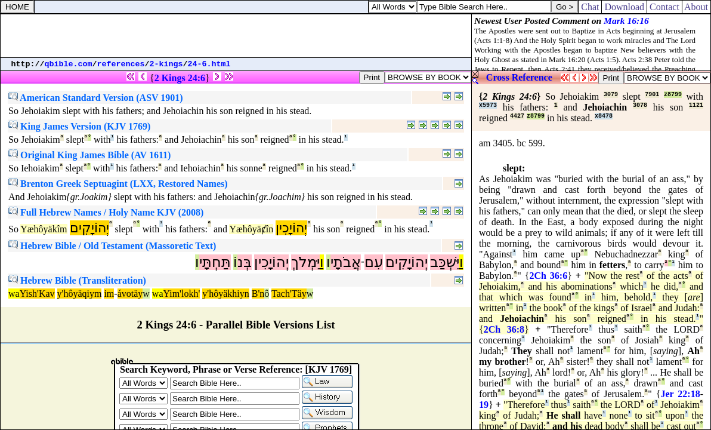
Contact (664, 7)
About (696, 7)
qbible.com (68, 64)
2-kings (166, 64)
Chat (590, 7)
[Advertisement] (236, 36)
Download (624, 7)
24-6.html (209, 64)
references (121, 64)
